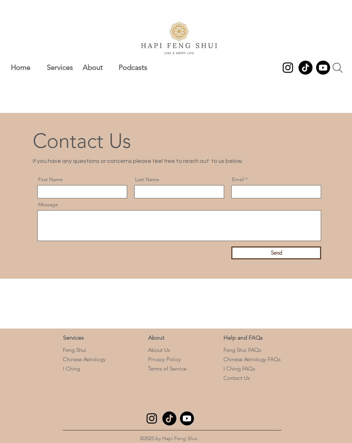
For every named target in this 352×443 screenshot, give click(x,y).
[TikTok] (305, 68)
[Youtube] (323, 68)
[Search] (337, 67)
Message (48, 204)
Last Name (147, 179)
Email (238, 179)
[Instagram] (288, 68)
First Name (50, 179)
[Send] (276, 252)
